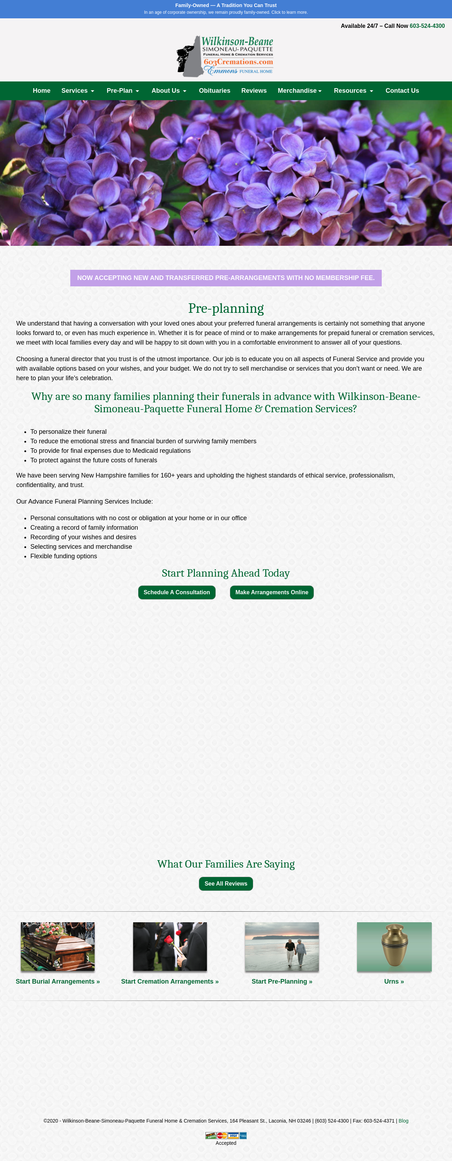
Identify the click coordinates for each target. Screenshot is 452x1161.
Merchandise (297, 90)
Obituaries (214, 90)
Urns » (394, 981)
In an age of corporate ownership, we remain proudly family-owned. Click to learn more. (226, 8)
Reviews (254, 90)
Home (41, 90)
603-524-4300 (427, 26)
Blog (404, 1121)
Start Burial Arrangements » (58, 981)
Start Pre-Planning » (282, 981)
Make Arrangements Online (272, 592)
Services (75, 90)
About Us (166, 90)
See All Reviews (225, 884)
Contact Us (402, 90)
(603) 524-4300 (332, 1121)
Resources (351, 90)
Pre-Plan (120, 90)
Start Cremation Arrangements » (170, 981)
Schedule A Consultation (177, 592)
